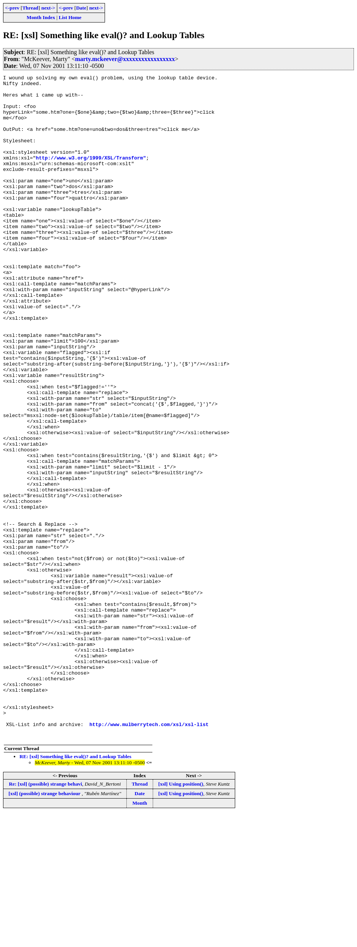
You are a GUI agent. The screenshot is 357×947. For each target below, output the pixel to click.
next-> (48, 8)
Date (81, 8)
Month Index (41, 17)
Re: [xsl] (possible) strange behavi (45, 917)
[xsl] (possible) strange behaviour (45, 926)
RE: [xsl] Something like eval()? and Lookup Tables (75, 889)
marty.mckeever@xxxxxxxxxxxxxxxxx (125, 59)
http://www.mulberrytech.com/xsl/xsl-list (148, 854)
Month (139, 936)
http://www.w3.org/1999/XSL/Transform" (91, 174)
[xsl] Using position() (181, 917)
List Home (70, 17)
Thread (30, 8)
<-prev (12, 8)
